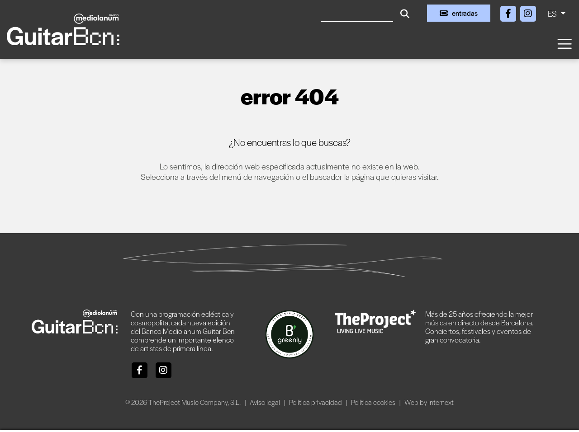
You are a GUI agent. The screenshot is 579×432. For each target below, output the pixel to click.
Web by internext (429, 402)
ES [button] (553, 13)
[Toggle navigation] (564, 43)
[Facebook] (509, 12)
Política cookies (374, 402)
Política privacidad (316, 402)
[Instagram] (528, 12)
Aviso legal (265, 402)
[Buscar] (357, 13)
